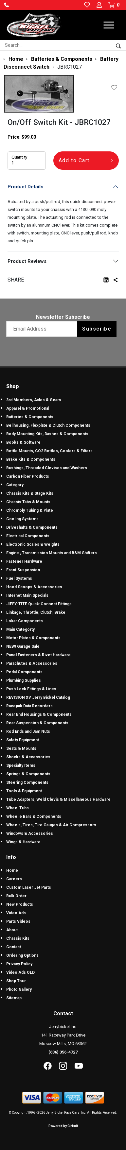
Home (12, 870)
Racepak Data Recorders (29, 706)
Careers (14, 879)
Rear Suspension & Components (37, 723)
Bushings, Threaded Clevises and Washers (46, 468)
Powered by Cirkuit (63, 1126)
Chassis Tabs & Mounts (28, 502)
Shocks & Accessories (28, 757)
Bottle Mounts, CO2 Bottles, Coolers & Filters (49, 451)
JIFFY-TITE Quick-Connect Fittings (39, 604)
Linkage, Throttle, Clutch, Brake (35, 612)
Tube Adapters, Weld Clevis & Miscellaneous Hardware (58, 799)
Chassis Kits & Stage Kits (29, 493)
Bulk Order (16, 896)
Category (15, 485)
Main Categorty (20, 629)
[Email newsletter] (43, 329)
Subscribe (96, 329)
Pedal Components (24, 672)
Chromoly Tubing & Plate (29, 510)
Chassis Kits (17, 938)
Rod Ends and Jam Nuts (28, 731)
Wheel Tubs (17, 808)
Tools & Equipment (24, 791)
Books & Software (23, 442)
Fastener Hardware (24, 561)
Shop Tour (16, 981)
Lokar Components (24, 621)
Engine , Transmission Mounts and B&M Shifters (51, 553)
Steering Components (27, 782)
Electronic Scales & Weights (33, 544)
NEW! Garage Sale (23, 646)
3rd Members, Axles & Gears (33, 400)
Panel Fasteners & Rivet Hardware (38, 655)
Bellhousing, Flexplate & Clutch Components (48, 425)
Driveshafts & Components (32, 527)
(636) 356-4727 (63, 1052)
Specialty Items (20, 765)
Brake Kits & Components (30, 459)
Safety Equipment (22, 740)
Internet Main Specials (27, 595)
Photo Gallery (19, 989)
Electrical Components (27, 536)
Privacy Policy (19, 964)
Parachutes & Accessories (31, 663)
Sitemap (14, 998)
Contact (13, 947)
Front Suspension (23, 570)
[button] (6, 5)
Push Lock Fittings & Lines (31, 689)
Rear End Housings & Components (39, 714)
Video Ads (16, 913)
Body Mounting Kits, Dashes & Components (47, 434)
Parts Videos (18, 921)
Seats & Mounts (21, 748)
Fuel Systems (19, 578)
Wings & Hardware (23, 842)
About (12, 930)
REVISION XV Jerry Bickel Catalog (38, 697)
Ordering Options (22, 955)
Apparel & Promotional (27, 408)
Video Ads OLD (20, 972)
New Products (19, 904)
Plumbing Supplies (23, 680)
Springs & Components (28, 774)
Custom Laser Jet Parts (28, 887)
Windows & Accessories (29, 833)
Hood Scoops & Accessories (34, 587)
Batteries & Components (29, 417)
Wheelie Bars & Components (33, 816)
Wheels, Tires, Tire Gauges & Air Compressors (51, 825)
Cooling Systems (22, 519)
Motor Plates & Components (33, 638)
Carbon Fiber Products (27, 476)
